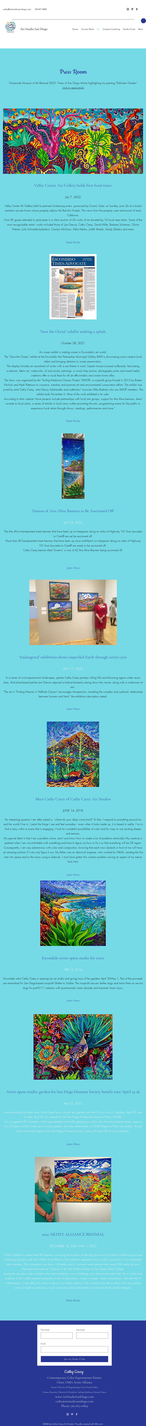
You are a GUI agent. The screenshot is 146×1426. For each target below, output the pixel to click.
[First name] (56, 1335)
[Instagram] (127, 9)
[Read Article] (73, 242)
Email (43, 1343)
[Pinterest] (132, 9)
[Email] (73, 1349)
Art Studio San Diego (34, 29)
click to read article (73, 87)
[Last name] (91, 1335)
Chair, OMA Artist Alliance (74, 1382)
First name (45, 1329)
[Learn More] (73, 567)
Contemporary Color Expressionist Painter (74, 1378)
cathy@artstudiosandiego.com (17, 9)
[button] (143, 20)
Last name (80, 1329)
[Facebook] (136, 9)
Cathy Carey (74, 1372)
